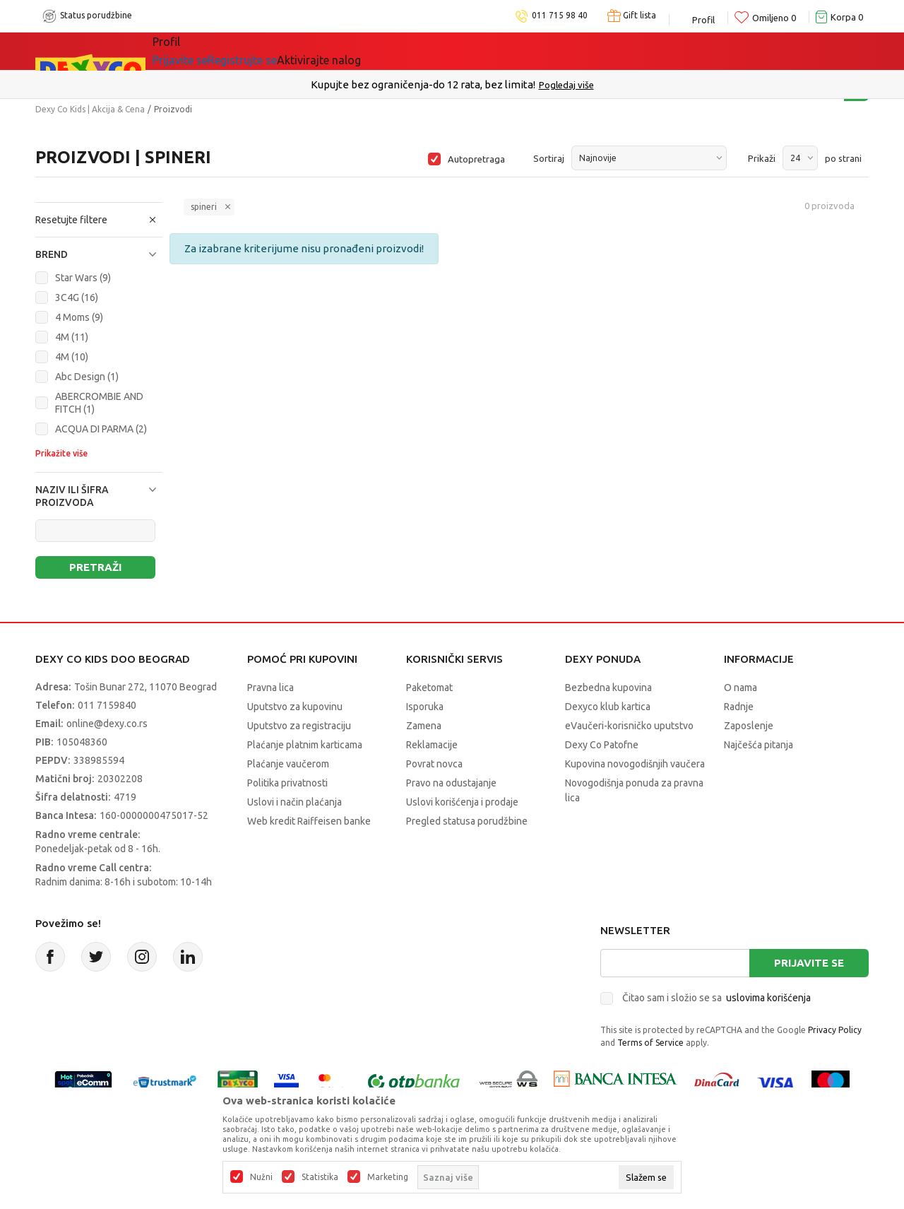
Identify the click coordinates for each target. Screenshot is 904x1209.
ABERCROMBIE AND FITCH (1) (99, 403)
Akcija (274, 51)
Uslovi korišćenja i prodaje (462, 802)
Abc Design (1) (87, 376)
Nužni (261, 1177)
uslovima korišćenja (768, 997)
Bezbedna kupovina (608, 687)
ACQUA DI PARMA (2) (101, 429)
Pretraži (95, 567)
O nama (740, 687)
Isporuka (425, 706)
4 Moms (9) (79, 317)
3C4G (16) (76, 297)
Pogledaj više (566, 85)
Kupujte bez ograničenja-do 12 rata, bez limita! (423, 84)
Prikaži (761, 158)
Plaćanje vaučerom (288, 763)
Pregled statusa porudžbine (467, 821)
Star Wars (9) (83, 277)
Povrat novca (434, 763)
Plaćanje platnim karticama (304, 744)
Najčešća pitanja (758, 744)
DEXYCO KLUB (348, 51)
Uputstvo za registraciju (299, 725)
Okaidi (430, 51)
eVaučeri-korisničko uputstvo (629, 725)
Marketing (387, 1177)
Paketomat (429, 687)
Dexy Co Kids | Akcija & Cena (90, 109)
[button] (98, 219)
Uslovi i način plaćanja (294, 802)
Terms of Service (650, 1042)
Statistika (320, 1177)
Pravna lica (270, 687)
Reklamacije (432, 744)
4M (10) (71, 356)
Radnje (739, 706)
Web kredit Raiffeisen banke (309, 821)
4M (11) (71, 337)
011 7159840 (107, 705)
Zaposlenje (748, 725)
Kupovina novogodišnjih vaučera (635, 763)
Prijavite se (809, 963)
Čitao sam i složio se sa (716, 998)
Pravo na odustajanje (451, 783)
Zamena (423, 725)
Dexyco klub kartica (607, 706)
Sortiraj (548, 158)
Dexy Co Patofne (601, 744)
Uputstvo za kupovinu (295, 706)
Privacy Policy (835, 1029)
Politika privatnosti (287, 783)
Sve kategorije (201, 51)
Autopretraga (476, 159)
